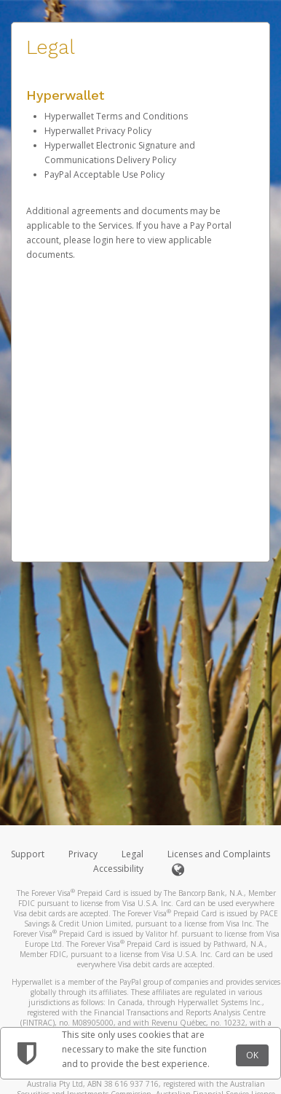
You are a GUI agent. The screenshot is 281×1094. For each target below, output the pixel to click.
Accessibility (118, 868)
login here (114, 240)
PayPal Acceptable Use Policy (104, 174)
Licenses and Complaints (218, 854)
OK (252, 1055)
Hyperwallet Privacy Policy (97, 131)
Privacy (83, 854)
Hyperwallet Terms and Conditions (116, 116)
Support (27, 854)
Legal (132, 854)
